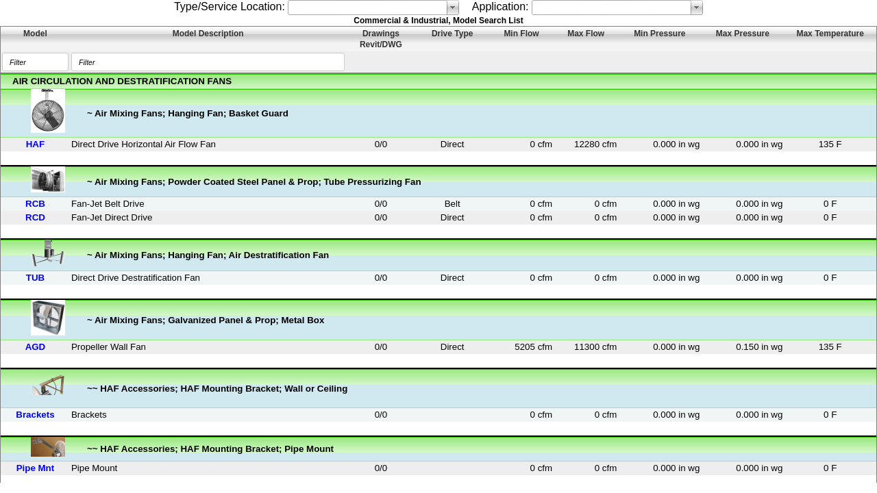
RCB (35, 204)
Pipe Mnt (35, 468)
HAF (35, 144)
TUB (35, 278)
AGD (35, 347)
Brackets (35, 414)
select (453, 7)
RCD (35, 217)
